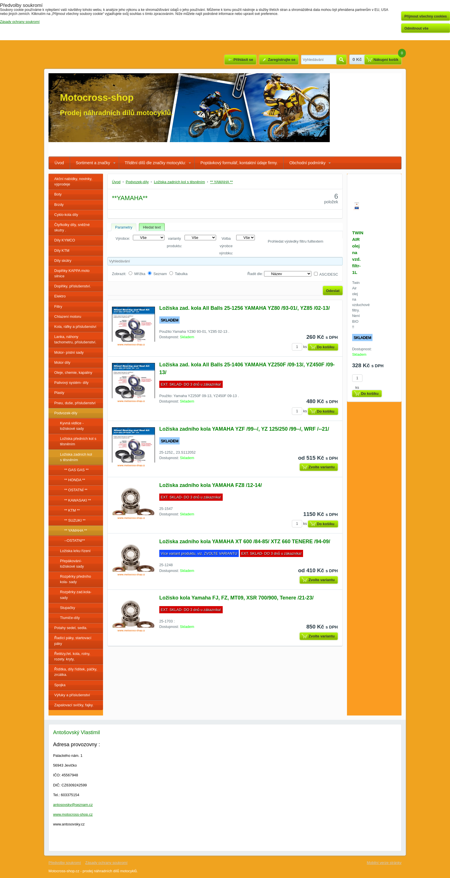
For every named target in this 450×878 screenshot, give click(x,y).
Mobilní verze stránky (384, 862)
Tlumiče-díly (70, 618)
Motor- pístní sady (69, 352)
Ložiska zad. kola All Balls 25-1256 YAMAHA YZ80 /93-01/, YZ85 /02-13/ (244, 308)
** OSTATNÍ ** (76, 490)
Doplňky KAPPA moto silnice (72, 273)
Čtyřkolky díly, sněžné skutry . (72, 227)
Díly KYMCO (64, 240)
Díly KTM (61, 250)
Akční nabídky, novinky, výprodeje (73, 181)
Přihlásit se (243, 59)
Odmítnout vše (416, 28)
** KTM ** (72, 510)
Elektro (60, 296)
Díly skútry (62, 260)
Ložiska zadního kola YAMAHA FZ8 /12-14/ (210, 485)
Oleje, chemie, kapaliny (73, 372)
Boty (58, 194)
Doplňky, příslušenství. (72, 286)
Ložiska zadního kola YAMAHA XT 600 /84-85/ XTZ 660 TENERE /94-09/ (244, 541)
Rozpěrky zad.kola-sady (76, 594)
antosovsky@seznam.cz (73, 804)
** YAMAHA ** (75, 530)
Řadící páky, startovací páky (72, 640)
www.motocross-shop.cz (73, 814)
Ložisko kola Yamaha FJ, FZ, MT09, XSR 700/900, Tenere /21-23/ (236, 598)
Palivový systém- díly (71, 382)
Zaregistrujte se (281, 59)
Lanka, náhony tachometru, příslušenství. (75, 339)
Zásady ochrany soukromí (106, 862)
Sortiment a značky (93, 162)
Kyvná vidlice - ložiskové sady (72, 426)
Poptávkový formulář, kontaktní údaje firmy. (239, 162)
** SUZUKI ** (75, 520)
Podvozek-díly (65, 413)
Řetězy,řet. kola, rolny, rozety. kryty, (72, 656)
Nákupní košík (385, 59)
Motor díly (62, 362)
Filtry (58, 306)
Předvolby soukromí (65, 862)
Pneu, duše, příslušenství (75, 403)
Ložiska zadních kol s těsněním (76, 457)
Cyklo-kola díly (66, 214)
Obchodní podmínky (307, 162)
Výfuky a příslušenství (72, 695)
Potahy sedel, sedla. (70, 628)
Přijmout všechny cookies (425, 16)
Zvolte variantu (322, 467)
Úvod (59, 162)
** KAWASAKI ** (77, 500)
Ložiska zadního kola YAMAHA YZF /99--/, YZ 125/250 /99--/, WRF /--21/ (244, 429)
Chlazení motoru (67, 316)
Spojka (59, 685)
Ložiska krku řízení (75, 551)
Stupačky (67, 608)
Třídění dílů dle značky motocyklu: (155, 162)
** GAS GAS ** (76, 470)
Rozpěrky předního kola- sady (75, 579)
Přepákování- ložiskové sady (72, 563)
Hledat (341, 60)
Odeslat (333, 291)
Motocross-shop (97, 97)
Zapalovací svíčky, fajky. (74, 705)
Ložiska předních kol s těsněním (78, 441)
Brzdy (59, 204)
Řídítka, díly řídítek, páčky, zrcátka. (75, 672)
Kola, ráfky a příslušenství (75, 326)
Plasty (59, 392)
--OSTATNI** (74, 540)
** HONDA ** (74, 480)
